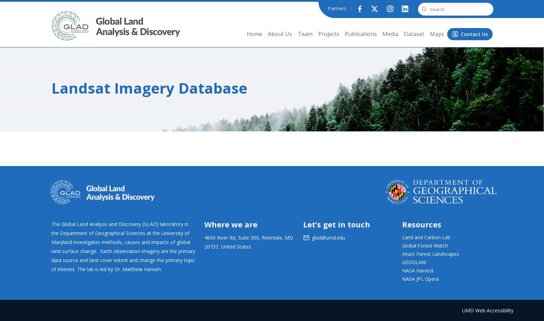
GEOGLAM (414, 262)
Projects (328, 34)
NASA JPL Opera (420, 279)
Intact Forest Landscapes (430, 254)
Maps (437, 34)
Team (305, 34)
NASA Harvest (418, 270)
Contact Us (474, 34)
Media (390, 34)
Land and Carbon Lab (426, 237)
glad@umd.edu (328, 237)
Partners (337, 8)
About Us (280, 34)
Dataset (414, 34)
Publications (361, 34)
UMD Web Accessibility (487, 310)
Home (254, 34)
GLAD (60, 31)
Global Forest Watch (425, 245)
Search (423, 9)
